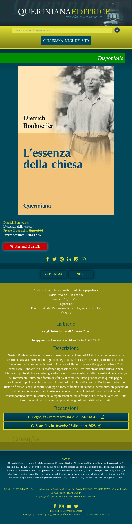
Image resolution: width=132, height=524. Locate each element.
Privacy (27, 514)
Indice (81, 274)
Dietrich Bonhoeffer (16, 222)
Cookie (39, 514)
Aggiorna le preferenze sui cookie (65, 514)
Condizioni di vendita (98, 514)
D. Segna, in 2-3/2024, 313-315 (66, 417)
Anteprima (53, 274)
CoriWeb (67, 510)
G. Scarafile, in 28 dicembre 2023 (66, 426)
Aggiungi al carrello (25, 246)
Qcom (79, 510)
